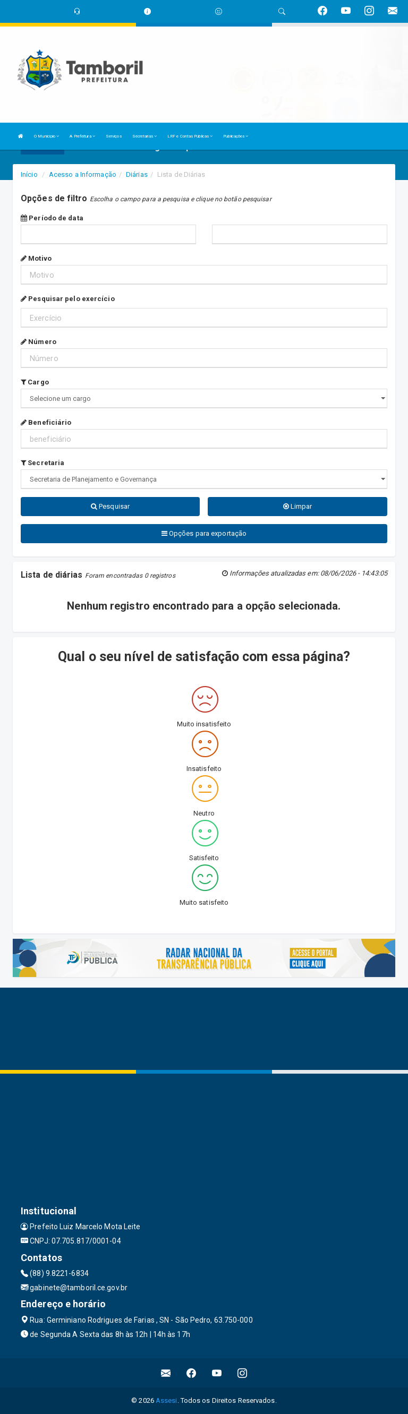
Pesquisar (110, 506)
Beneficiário (46, 422)
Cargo (35, 382)
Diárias (137, 174)
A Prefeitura (82, 136)
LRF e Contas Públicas (189, 136)
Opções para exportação (204, 533)
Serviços (114, 136)
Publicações (235, 136)
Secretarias (144, 136)
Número (38, 342)
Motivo (36, 258)
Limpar (297, 506)
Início (29, 174)
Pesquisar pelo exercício (68, 299)
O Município (46, 136)
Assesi (166, 1400)
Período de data (52, 218)
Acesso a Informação (82, 174)
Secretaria (42, 463)
